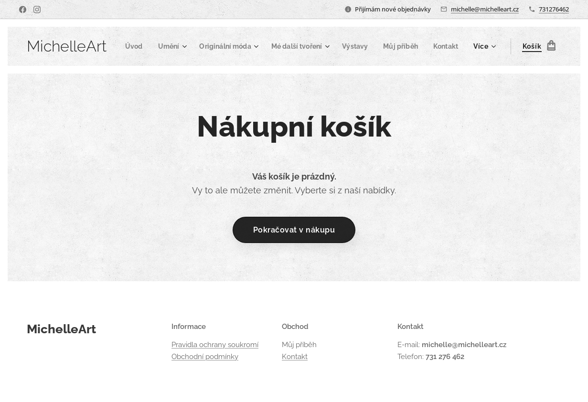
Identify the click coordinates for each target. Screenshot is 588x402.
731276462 (554, 9)
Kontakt (295, 356)
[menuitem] (162, 46)
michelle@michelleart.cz (485, 9)
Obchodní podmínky (204, 356)
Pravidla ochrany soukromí (214, 345)
